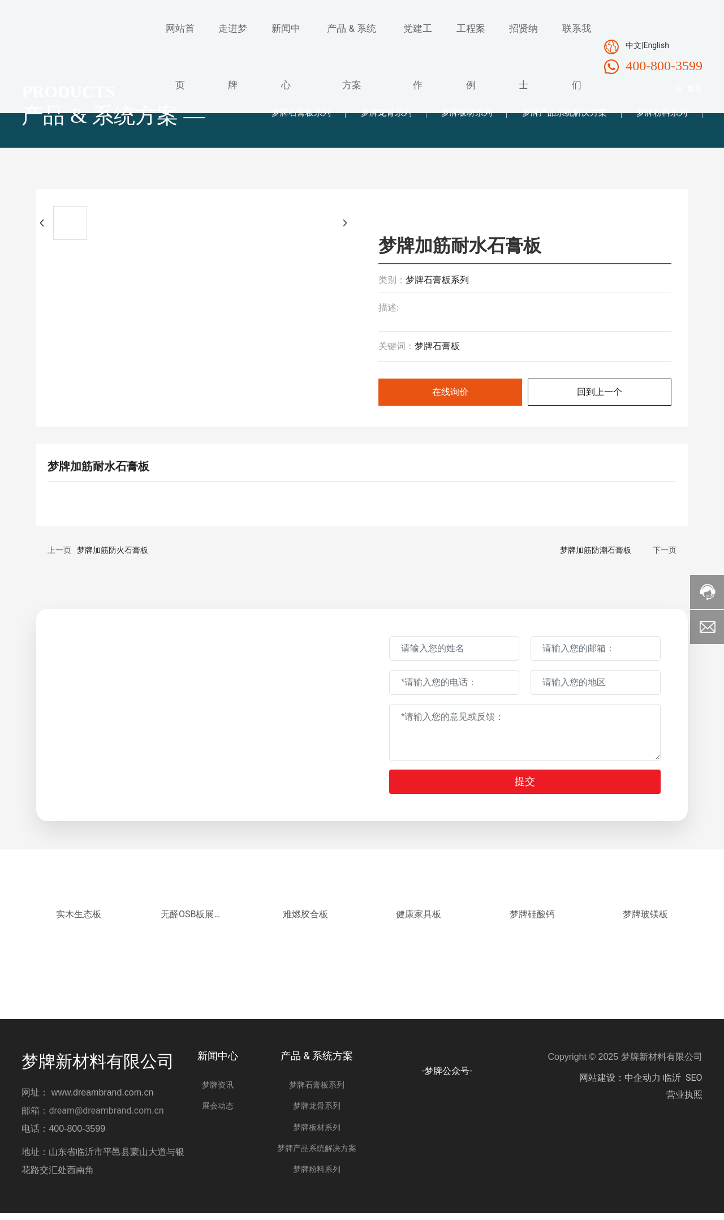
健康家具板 (418, 921)
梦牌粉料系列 (660, 115)
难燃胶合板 (305, 921)
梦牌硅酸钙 (532, 921)
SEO (694, 1084)
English (656, 45)
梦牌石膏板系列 (282, 115)
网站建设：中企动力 (620, 1084)
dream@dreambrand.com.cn (106, 1117)
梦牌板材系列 (456, 115)
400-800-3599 (664, 65)
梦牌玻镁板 (645, 921)
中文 (633, 45)
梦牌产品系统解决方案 (558, 115)
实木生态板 (78, 921)
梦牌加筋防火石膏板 (112, 554)
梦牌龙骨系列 (371, 115)
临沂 (672, 1084)
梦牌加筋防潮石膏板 (595, 554)
